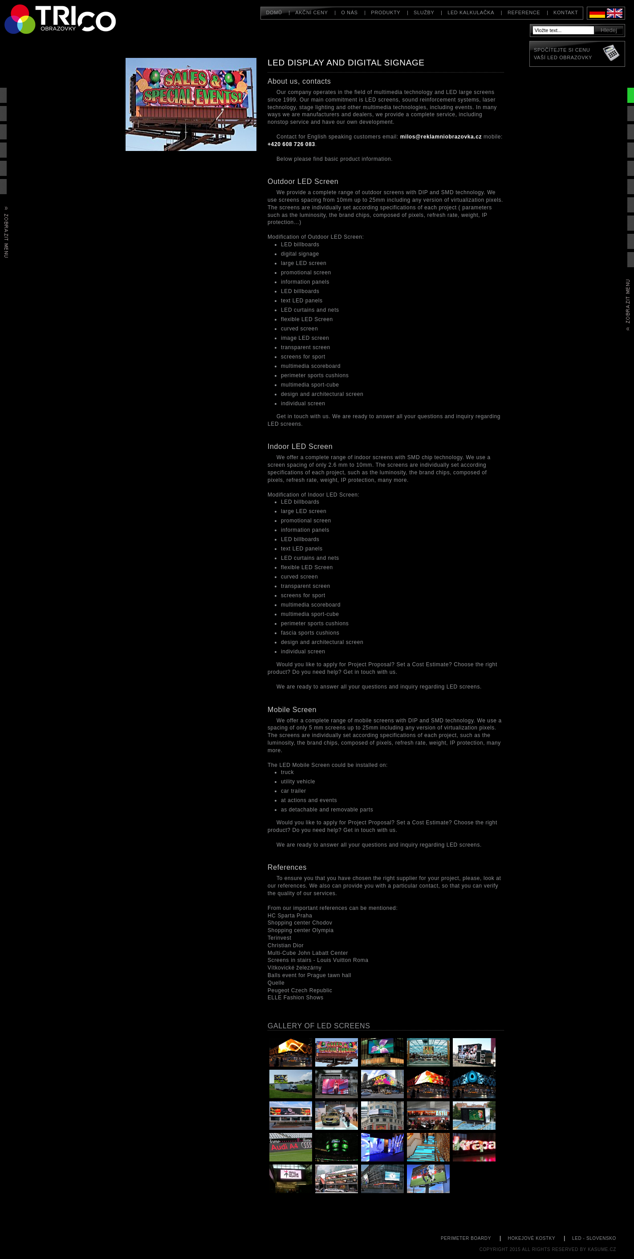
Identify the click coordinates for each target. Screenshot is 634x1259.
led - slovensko (594, 1238)
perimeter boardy (466, 1238)
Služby (424, 12)
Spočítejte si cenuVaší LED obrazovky (563, 53)
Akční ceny (311, 12)
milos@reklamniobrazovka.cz (441, 137)
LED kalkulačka (470, 12)
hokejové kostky (532, 1238)
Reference (524, 12)
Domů (274, 12)
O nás (349, 12)
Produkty (385, 12)
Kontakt (565, 12)
